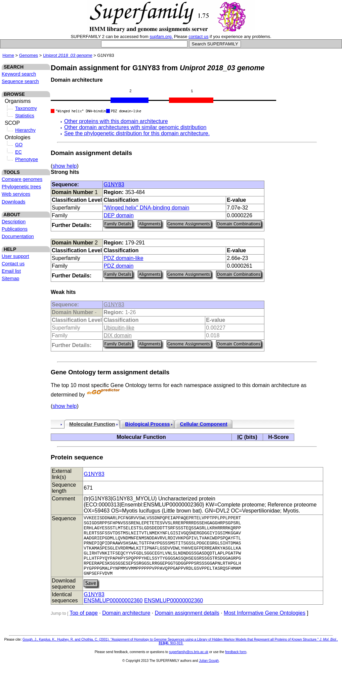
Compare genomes (22, 179)
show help (64, 166)
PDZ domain (118, 266)
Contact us (13, 263)
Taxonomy (26, 108)
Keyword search (19, 74)
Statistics (24, 115)
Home (8, 55)
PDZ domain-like (123, 258)
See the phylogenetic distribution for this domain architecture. (137, 133)
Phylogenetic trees (21, 186)
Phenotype (26, 159)
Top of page (84, 625)
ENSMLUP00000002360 (113, 612)
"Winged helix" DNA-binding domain (146, 208)
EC (18, 152)
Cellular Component (203, 424)
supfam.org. (161, 36)
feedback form (235, 664)
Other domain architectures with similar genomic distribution (135, 127)
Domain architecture (126, 625)
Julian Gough (209, 673)
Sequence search (20, 81)
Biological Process (147, 424)
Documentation (18, 236)
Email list (11, 271)
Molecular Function (92, 424)
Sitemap (10, 278)
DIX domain (117, 335)
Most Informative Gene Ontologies (264, 625)
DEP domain (118, 215)
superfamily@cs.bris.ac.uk (188, 664)
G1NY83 (113, 184)
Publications (15, 229)
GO (19, 144)
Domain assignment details (187, 625)
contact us (198, 36)
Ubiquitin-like (118, 328)
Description (14, 221)
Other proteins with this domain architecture (116, 121)
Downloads (13, 201)
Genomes (28, 55)
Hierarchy (25, 130)
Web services (16, 194)
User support (15, 256)
